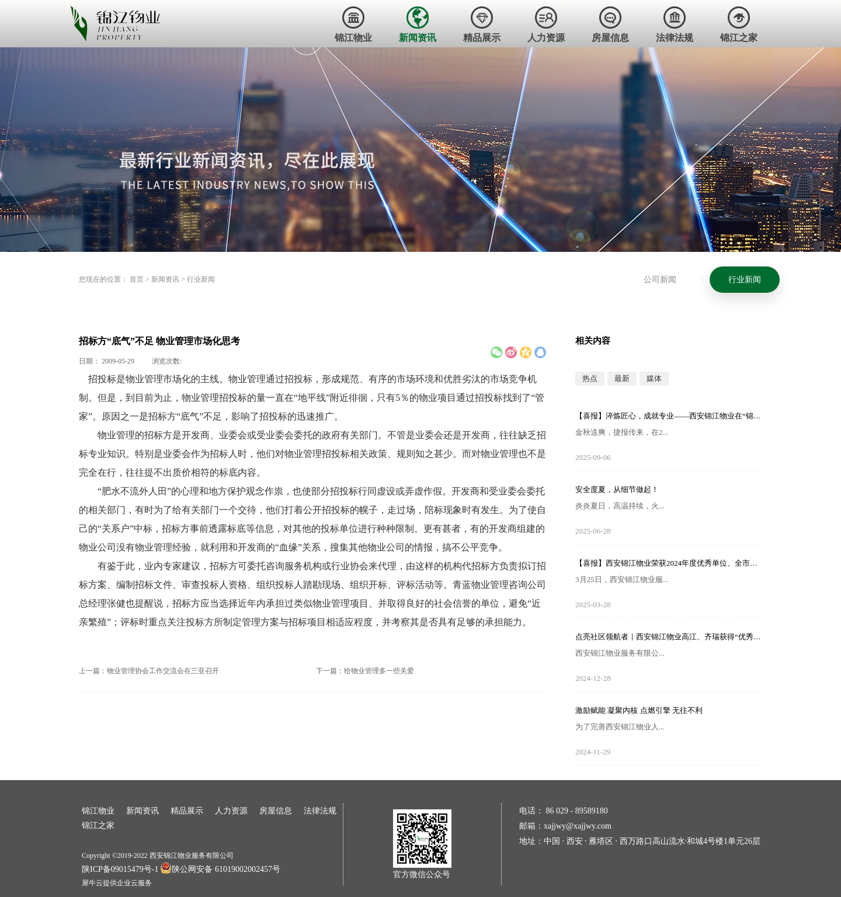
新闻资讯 (165, 279)
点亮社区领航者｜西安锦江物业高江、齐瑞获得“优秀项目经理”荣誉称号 (668, 636)
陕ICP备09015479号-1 (120, 869)
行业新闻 (201, 279)
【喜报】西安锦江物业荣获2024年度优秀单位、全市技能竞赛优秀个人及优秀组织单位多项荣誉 (668, 563)
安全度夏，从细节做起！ (617, 489)
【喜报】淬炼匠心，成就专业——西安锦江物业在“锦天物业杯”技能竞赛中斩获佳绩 (668, 416)
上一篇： (149, 671)
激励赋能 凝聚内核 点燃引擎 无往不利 (639, 710)
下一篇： (365, 671)
